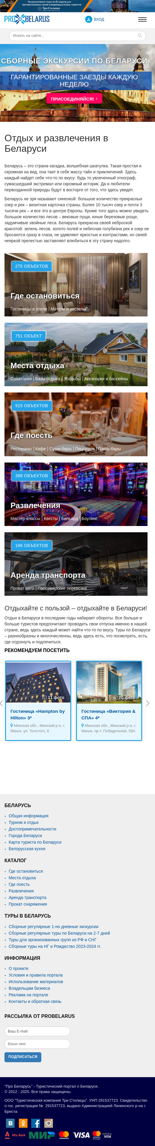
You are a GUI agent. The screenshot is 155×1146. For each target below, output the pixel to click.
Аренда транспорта (48, 575)
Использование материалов (36, 981)
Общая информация (28, 815)
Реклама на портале (28, 994)
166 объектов (31, 545)
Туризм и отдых (24, 822)
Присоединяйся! (72, 98)
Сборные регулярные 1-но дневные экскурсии (53, 926)
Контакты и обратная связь (35, 1001)
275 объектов (31, 266)
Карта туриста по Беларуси (35, 842)
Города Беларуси (25, 835)
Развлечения (35, 505)
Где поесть (31, 435)
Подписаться (22, 1057)
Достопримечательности (32, 829)
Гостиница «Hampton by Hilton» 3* (37, 714)
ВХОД (99, 19)
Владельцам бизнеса (29, 988)
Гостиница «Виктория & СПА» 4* (108, 714)
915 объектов (31, 405)
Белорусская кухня (27, 848)
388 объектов (31, 475)
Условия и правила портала (36, 975)
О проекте (18, 968)
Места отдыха (37, 365)
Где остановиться (45, 295)
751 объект (28, 336)
